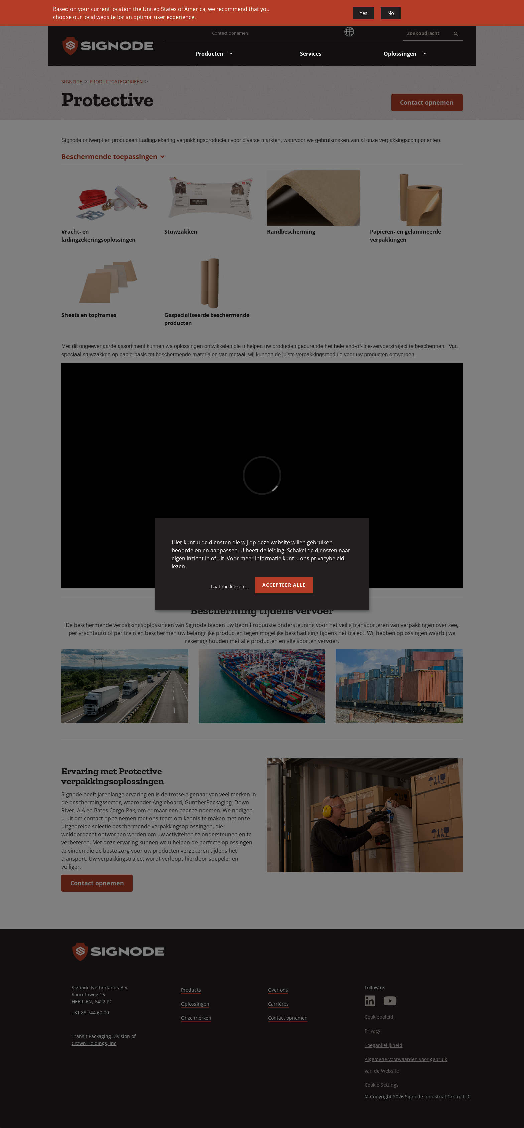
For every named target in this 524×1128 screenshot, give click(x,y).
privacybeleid (327, 558)
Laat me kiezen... (229, 586)
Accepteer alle (284, 585)
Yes (363, 13)
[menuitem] (209, 53)
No (390, 13)
